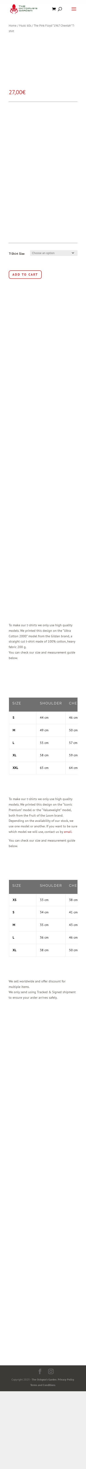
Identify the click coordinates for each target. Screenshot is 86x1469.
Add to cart (25, 274)
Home (13, 26)
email (68, 833)
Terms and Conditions (42, 1386)
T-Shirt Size (17, 254)
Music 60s (25, 26)
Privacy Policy (66, 1380)
